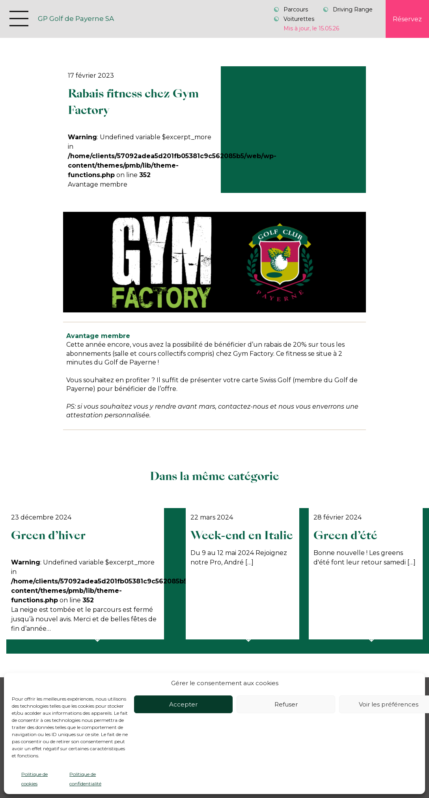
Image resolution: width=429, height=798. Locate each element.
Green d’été (345, 535)
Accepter (183, 704)
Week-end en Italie (241, 535)
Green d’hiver (48, 535)
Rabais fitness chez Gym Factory (133, 101)
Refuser (286, 704)
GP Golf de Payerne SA (76, 18)
